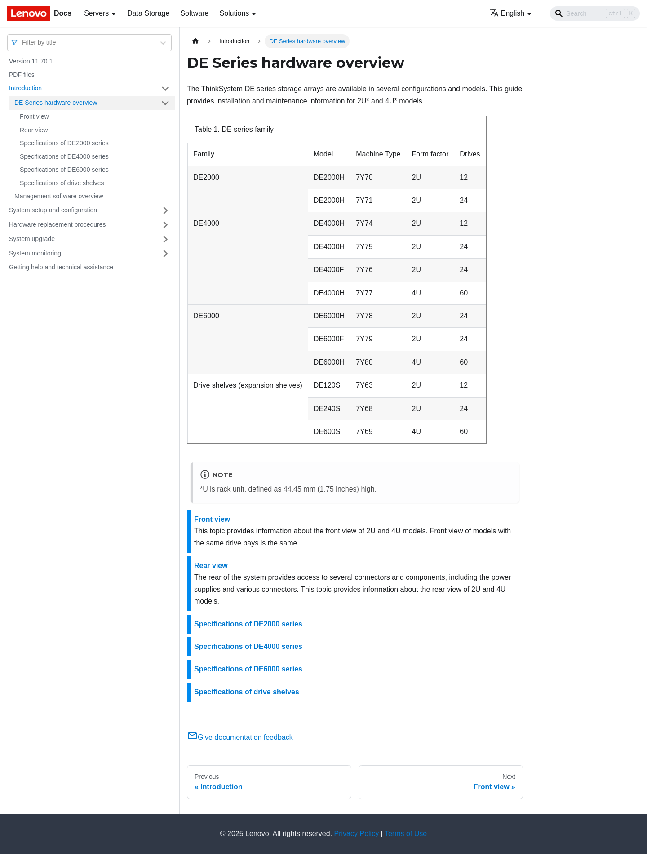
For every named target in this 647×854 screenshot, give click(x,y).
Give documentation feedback (240, 737)
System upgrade (32, 238)
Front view (34, 116)
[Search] (595, 13)
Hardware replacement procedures (57, 224)
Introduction (25, 88)
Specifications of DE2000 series (64, 143)
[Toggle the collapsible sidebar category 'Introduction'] (165, 88)
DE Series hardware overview (55, 102)
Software (194, 13)
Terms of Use (406, 833)
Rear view (34, 130)
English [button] (507, 13)
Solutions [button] (234, 13)
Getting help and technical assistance (61, 267)
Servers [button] (96, 13)
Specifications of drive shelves (62, 183)
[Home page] (195, 41)
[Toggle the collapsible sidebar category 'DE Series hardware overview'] (165, 103)
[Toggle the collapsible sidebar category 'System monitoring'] (165, 253)
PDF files (22, 74)
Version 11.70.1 (31, 61)
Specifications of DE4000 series (64, 156)
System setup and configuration (53, 210)
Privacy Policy (356, 833)
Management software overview (58, 196)
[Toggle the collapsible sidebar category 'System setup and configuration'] (165, 210)
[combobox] (23, 42)
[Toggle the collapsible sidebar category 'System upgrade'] (165, 239)
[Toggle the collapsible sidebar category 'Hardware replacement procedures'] (165, 225)
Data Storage (148, 13)
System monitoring (35, 253)
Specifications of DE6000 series (64, 169)
